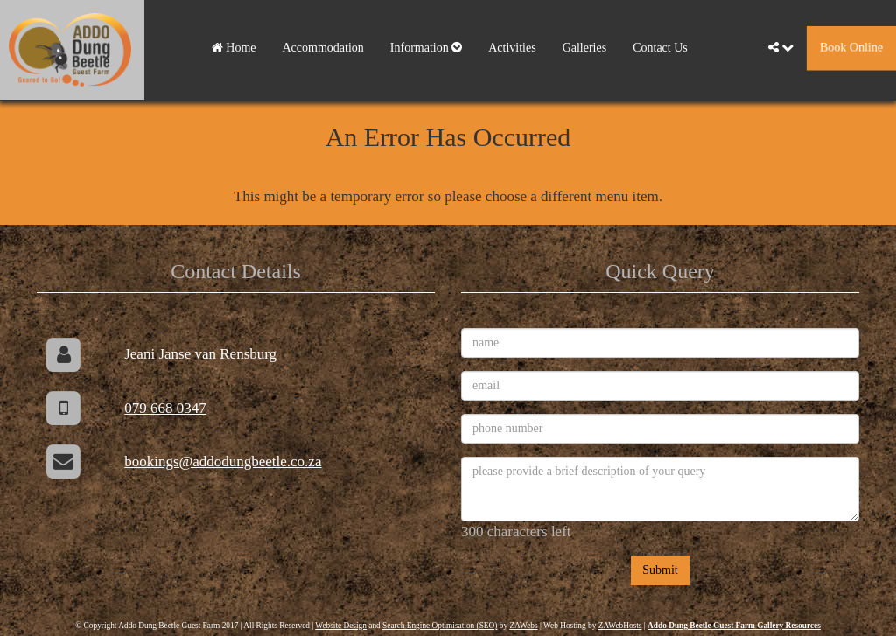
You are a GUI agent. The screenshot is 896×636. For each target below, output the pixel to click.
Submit (659, 570)
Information (426, 47)
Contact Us (660, 47)
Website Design (341, 625)
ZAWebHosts (620, 625)
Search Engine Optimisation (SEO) (439, 625)
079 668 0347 (165, 408)
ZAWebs (523, 625)
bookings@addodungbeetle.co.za (222, 461)
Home (234, 47)
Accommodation (323, 47)
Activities (512, 47)
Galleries (585, 47)
